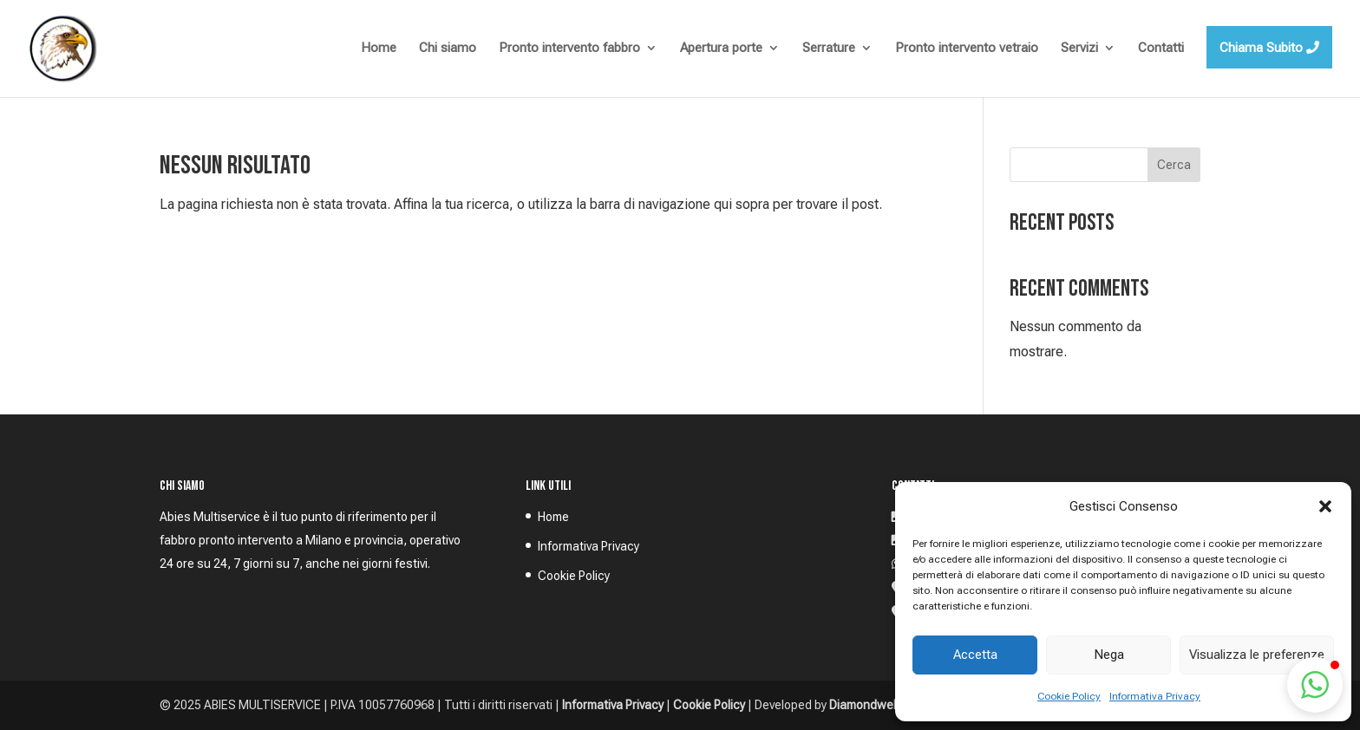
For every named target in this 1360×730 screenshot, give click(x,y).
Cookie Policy (1069, 696)
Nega (1109, 654)
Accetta (975, 654)
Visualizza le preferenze (1256, 654)
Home (553, 517)
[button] (1325, 506)
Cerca (1174, 165)
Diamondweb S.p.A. (881, 705)
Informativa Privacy (1154, 696)
